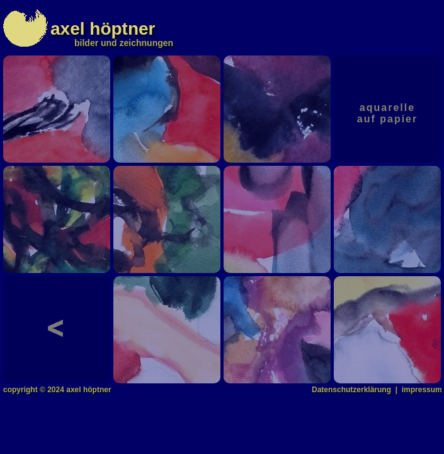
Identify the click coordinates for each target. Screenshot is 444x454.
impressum (422, 389)
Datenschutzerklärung (351, 389)
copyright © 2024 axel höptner (57, 389)
